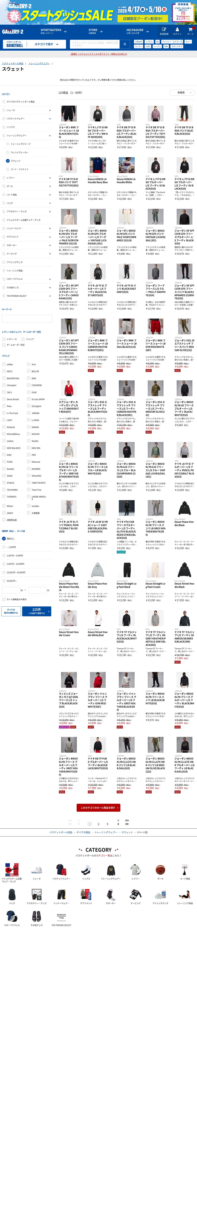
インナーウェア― (15, 225)
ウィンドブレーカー (20, 149)
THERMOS (11, 483)
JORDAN (138, 42)
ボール (10, 183)
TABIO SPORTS (38, 469)
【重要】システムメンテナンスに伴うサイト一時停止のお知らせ (98, 54)
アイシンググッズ (15, 259)
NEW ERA (36, 434)
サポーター (12, 242)
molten (10, 427)
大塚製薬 (36, 499)
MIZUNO (36, 420)
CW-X (9, 378)
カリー (188, 42)
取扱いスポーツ (51, 31)
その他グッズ (13, 284)
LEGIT (9, 406)
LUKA (148, 46)
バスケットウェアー (16, 115)
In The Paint (12, 399)
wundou (35, 492)
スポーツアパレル (15, 276)
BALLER (35, 357)
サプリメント (13, 233)
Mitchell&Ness (13, 420)
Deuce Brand (13, 385)
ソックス (11, 124)
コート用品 (12, 191)
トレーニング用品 (15, 267)
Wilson (10, 492)
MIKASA (35, 413)
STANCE (10, 469)
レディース (12, 328)
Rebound (36, 448)
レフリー (11, 174)
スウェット (16, 157)
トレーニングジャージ (21, 140)
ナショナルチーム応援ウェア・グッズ (23, 216)
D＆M (34, 378)
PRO (34, 441)
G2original (36, 392)
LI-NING (35, 406)
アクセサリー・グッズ (17, 208)
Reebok (10, 455)
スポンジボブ (176, 46)
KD (157, 42)
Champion (11, 371)
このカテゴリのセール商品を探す (98, 808)
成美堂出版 (12, 506)
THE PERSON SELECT (17, 292)
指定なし (11, 521)
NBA (166, 46)
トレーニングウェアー (39, 63)
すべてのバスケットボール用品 (20, 98)
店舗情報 (93, 31)
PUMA (9, 448)
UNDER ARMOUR (39, 484)
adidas (10, 350)
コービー (138, 46)
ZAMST (10, 499)
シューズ (11, 107)
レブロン (149, 42)
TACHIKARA (12, 475)
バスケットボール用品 (12, 63)
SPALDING (36, 462)
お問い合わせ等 (135, 31)
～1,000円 (11, 529)
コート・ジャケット (20, 166)
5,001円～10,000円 (15, 546)
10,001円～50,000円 (16, 555)
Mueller (35, 427)
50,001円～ (12, 563)
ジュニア (30, 328)
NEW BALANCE (14, 434)
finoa (9, 392)
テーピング (12, 250)
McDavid (11, 413)
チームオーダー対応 (16, 334)
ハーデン (157, 46)
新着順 (181, 92)
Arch (34, 350)
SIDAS (9, 462)
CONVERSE (37, 371)
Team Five (36, 475)
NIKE (9, 441)
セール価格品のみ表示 (17, 581)
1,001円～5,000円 (15, 538)
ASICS (9, 357)
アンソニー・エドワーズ (172, 42)
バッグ (10, 199)
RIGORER (36, 455)
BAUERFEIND (13, 364)
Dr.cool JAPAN (38, 385)
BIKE (34, 364)
